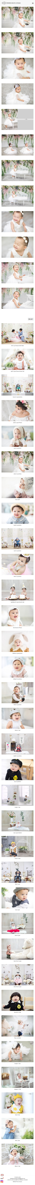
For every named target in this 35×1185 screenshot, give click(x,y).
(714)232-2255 (17, 1177)
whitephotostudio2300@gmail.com (17, 1178)
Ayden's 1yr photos (18, 755)
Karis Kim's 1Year (17, 1012)
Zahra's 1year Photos (17, 422)
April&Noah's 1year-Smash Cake (17, 602)
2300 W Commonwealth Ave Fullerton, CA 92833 (17, 1179)
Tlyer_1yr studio (17, 1038)
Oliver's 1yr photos (17, 704)
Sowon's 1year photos (17, 397)
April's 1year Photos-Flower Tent (17, 371)
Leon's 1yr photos (17, 448)
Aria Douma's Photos (17, 627)
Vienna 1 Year (17, 730)
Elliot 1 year (17, 884)
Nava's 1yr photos (17, 576)
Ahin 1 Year (17, 1140)
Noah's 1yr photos (17, 525)
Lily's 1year (17, 499)
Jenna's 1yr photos (17, 473)
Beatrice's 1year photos (17, 653)
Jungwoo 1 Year (17, 1089)
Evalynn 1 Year (18, 1063)
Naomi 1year (17, 935)
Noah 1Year (17, 1114)
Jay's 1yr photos (17, 781)
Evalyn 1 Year (17, 807)
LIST (31, 319)
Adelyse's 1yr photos (17, 679)
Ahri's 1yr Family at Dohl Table (17, 345)
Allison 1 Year (17, 1166)
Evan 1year (17, 909)
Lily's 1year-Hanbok (17, 832)
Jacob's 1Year (17, 858)
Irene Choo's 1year (17, 961)
